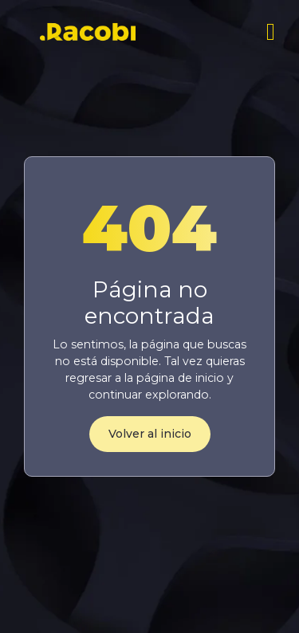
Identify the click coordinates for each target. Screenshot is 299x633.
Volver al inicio (149, 434)
